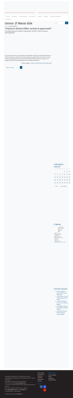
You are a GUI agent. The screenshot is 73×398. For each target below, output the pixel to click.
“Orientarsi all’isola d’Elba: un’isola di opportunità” (28, 28)
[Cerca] (59, 23)
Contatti (8, 19)
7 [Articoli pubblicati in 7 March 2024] (62, 174)
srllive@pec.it (23, 389)
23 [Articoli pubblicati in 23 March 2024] (67, 179)
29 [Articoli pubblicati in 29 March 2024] (64, 182)
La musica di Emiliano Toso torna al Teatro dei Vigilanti (62, 302)
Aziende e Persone (55, 16)
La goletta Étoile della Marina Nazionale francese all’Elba (62, 312)
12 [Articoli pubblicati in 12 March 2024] (57, 177)
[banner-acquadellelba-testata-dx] (61, 5)
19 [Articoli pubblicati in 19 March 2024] (57, 179)
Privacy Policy (41, 372)
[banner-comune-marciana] (61, 345)
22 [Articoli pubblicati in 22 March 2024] (64, 179)
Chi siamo (14, 16)
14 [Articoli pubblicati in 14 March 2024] (62, 177)
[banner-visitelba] (61, 330)
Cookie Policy (41, 374)
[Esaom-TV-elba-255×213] (61, 216)
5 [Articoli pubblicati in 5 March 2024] (57, 174)
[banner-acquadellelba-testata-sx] (12, 5)
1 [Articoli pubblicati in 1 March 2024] (64, 171)
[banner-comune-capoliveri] (61, 360)
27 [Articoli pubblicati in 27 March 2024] (59, 182)
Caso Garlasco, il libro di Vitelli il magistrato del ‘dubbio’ (62, 298)
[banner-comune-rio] (61, 340)
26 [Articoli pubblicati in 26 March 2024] (57, 182)
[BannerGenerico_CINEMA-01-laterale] (61, 91)
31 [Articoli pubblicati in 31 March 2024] (69, 182)
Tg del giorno (23, 16)
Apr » (65, 186)
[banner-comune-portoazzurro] (61, 355)
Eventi (49, 376)
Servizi (40, 16)
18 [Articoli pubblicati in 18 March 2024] (55, 179)
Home (8, 16)
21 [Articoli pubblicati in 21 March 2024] (62, 179)
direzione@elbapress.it (21, 383)
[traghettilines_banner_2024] (61, 53)
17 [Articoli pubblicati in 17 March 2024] (69, 177)
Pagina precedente (10, 67)
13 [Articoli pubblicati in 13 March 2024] (59, 177)
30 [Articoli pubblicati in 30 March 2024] (67, 182)
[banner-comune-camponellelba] (61, 365)
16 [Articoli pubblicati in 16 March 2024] (67, 177)
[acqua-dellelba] (61, 156)
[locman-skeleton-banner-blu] (61, 143)
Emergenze (51, 378)
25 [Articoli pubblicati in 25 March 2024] (55, 182)
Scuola (6, 26)
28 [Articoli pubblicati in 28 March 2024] (62, 182)
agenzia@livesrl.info (12, 389)
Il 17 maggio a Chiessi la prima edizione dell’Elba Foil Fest (62, 307)
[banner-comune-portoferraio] (61, 335)
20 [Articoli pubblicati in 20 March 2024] (59, 179)
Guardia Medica (52, 380)
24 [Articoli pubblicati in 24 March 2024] (69, 179)
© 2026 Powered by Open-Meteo (60, 242)
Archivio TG (32, 16)
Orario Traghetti (52, 375)
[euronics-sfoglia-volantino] (61, 77)
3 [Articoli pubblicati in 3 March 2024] (69, 171)
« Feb (56, 186)
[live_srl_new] (61, 322)
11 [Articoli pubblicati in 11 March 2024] (55, 177)
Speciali (46, 16)
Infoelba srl (19, 394)
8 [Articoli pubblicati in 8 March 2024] (64, 174)
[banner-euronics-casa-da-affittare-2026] (61, 199)
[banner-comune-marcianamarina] (61, 350)
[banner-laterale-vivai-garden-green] (61, 263)
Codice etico (40, 379)
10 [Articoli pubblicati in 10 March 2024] (69, 174)
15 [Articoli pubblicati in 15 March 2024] (64, 177)
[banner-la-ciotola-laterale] (61, 117)
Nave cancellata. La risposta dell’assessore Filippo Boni (62, 293)
